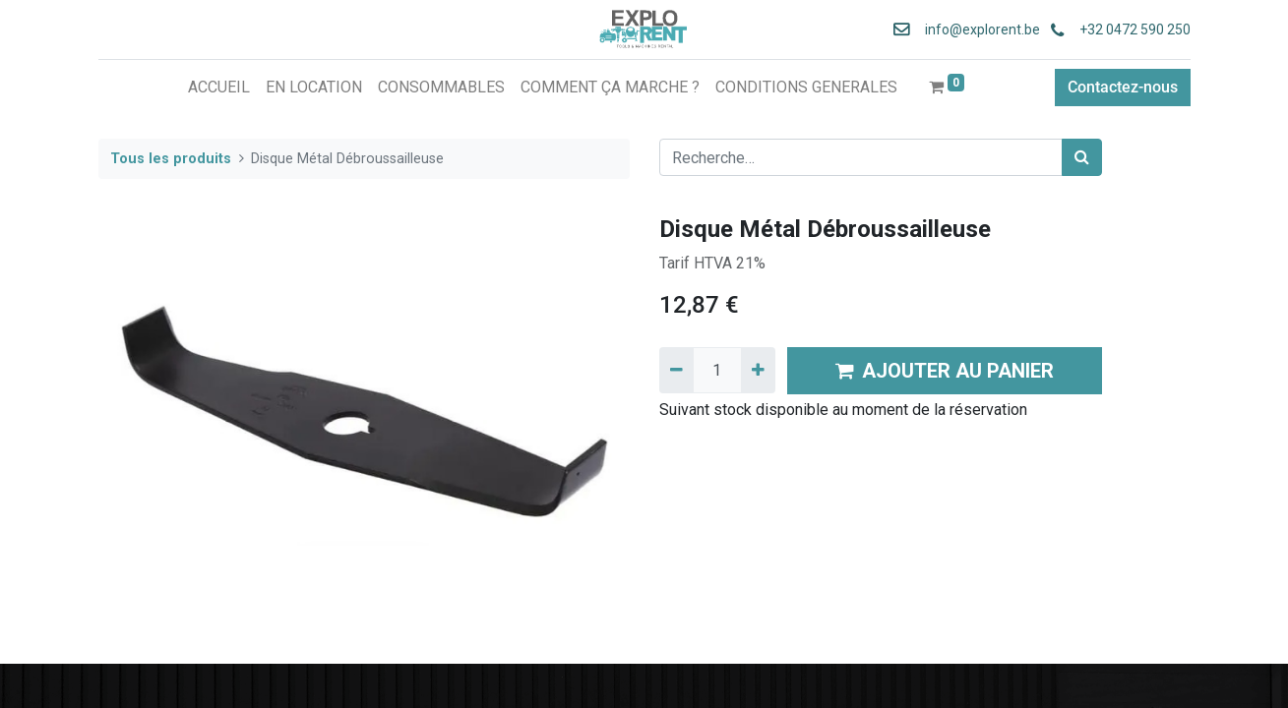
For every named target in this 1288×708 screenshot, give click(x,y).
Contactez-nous (1123, 87)
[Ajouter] (758, 369)
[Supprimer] (676, 369)
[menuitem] (219, 87)
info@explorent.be (976, 29)
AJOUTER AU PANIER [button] (944, 371)
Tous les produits (170, 158)
